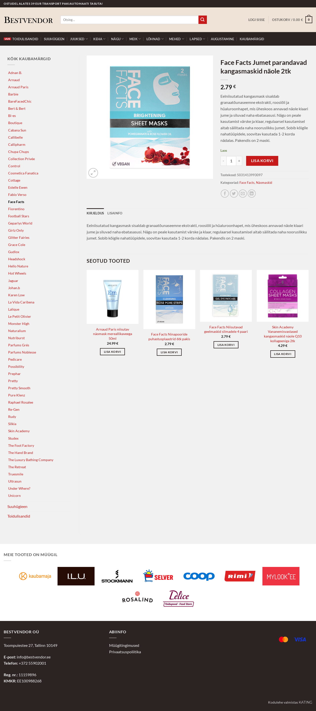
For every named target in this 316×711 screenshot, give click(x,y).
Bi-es (12, 115)
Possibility (16, 366)
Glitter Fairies (18, 237)
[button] (256, 19)
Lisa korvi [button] (112, 351)
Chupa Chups (18, 152)
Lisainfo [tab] (114, 213)
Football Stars (18, 216)
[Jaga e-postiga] (243, 193)
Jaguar (13, 281)
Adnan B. (15, 73)
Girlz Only (16, 230)
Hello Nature (18, 266)
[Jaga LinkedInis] (252, 193)
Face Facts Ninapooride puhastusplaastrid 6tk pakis (169, 336)
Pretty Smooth (19, 388)
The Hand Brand (20, 452)
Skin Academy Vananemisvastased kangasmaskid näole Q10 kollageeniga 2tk (283, 334)
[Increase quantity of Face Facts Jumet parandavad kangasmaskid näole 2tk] (239, 161)
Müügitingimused (124, 645)
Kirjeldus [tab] (95, 213)
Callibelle (15, 137)
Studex (13, 438)
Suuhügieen (54, 39)
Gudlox (13, 252)
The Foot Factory (21, 445)
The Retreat (17, 467)
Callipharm (16, 144)
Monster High (18, 323)
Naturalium (17, 331)
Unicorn (14, 495)
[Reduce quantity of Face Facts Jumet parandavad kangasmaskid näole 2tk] (223, 161)
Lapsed (197, 39)
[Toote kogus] (231, 161)
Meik (135, 39)
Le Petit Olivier (19, 316)
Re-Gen (14, 409)
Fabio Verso (17, 194)
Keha (99, 39)
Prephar (14, 374)
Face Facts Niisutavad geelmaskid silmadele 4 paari (226, 329)
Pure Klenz (16, 395)
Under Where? (19, 488)
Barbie (13, 94)
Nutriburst (16, 338)
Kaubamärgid (252, 39)
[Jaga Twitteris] (234, 193)
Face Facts (16, 202)
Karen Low (16, 295)
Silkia (12, 424)
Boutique (15, 123)
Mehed (176, 39)
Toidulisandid (21, 39)
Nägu (117, 39)
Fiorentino (16, 209)
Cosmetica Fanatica (23, 173)
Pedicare (15, 359)
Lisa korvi (262, 160)
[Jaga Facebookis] (225, 193)
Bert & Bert (16, 108)
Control (14, 166)
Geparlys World (20, 223)
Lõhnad (155, 39)
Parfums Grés (18, 345)
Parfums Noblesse (22, 352)
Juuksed (79, 39)
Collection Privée (21, 159)
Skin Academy (19, 431)
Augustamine (222, 39)
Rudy (12, 416)
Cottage (14, 180)
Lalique (13, 309)
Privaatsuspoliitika (125, 651)
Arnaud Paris (18, 87)
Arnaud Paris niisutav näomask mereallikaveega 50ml (112, 333)
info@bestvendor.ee (34, 657)
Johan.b (14, 288)
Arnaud (14, 80)
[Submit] (202, 20)
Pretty (13, 381)
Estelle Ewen (17, 187)
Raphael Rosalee (20, 402)
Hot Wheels (17, 273)
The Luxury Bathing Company (30, 460)
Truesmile (15, 474)
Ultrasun (14, 481)
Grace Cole (16, 245)
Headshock (16, 259)
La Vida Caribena (21, 302)
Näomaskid (264, 183)
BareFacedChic (20, 101)
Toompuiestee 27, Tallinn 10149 (30, 645)
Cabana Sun (17, 130)
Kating (305, 702)
